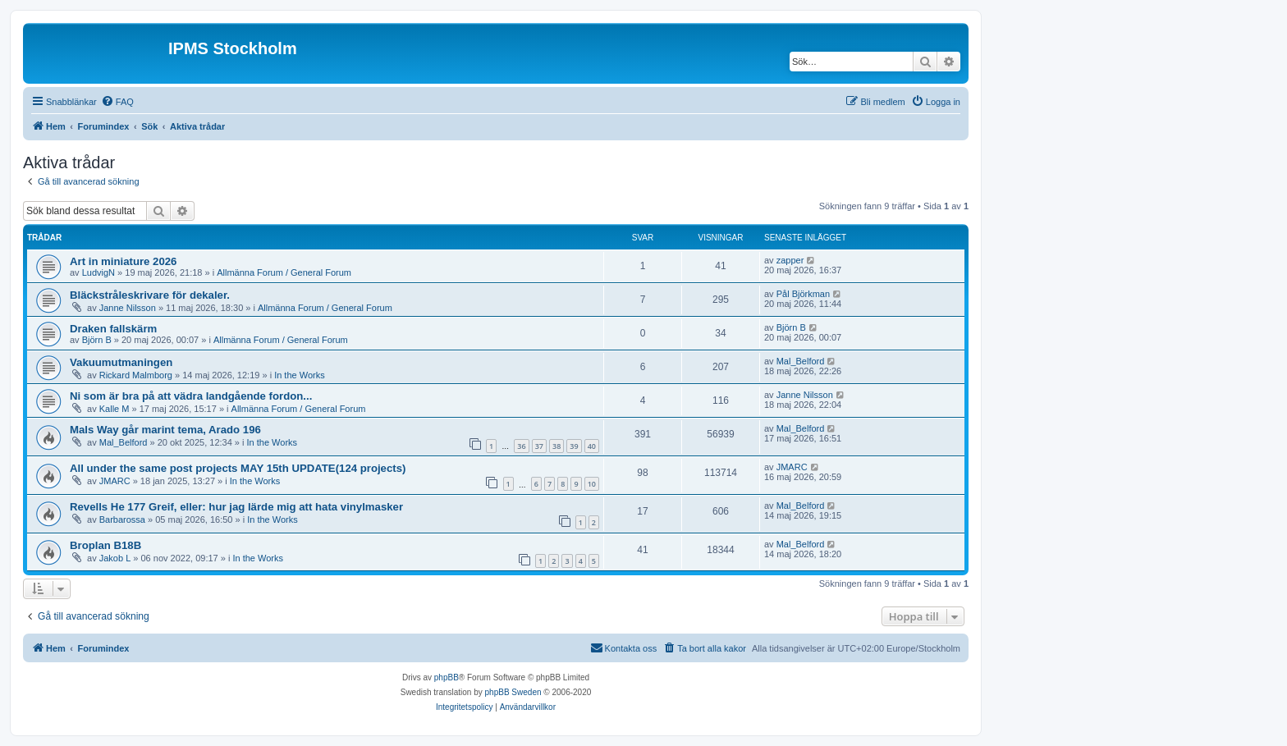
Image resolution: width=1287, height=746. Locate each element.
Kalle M (114, 409)
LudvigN (98, 272)
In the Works (299, 375)
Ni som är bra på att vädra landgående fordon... (191, 396)
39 (574, 446)
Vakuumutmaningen (121, 362)
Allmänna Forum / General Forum (284, 272)
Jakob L (115, 558)
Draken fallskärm (113, 329)
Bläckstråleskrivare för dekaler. (150, 295)
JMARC (115, 481)
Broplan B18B (105, 545)
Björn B (97, 340)
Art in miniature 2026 (123, 261)
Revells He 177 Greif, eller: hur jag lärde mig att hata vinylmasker (236, 507)
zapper (790, 260)
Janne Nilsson (127, 308)
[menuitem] (117, 102)
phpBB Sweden (513, 692)
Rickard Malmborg (135, 375)
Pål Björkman (803, 294)
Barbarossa (122, 519)
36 (521, 446)
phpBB (446, 677)
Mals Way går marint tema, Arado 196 (165, 429)
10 (592, 483)
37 (539, 446)
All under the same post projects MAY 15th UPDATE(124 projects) (237, 468)
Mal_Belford (800, 361)
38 (556, 446)
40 (592, 446)
